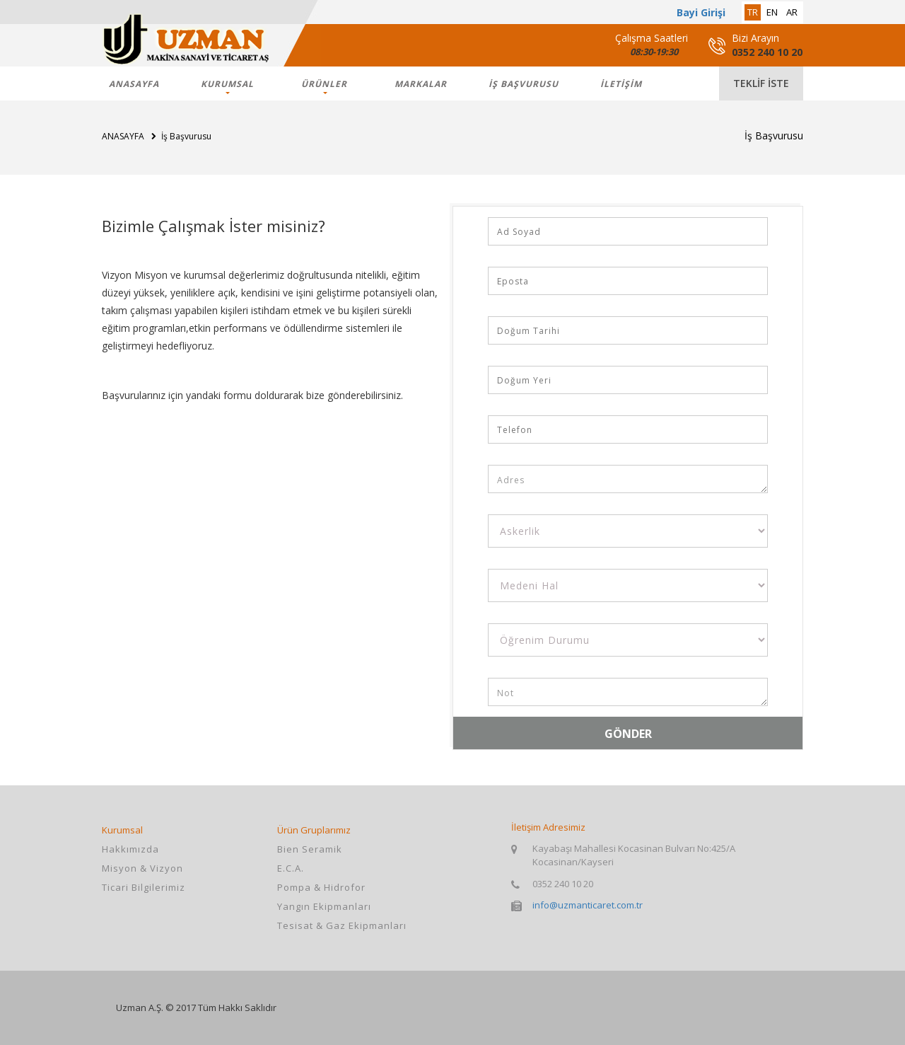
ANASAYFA (134, 84)
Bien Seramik (309, 849)
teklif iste (761, 83)
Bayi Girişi (701, 12)
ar (792, 12)
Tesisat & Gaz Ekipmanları (342, 925)
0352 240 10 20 (767, 52)
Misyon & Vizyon (142, 868)
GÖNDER (628, 733)
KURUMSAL (227, 84)
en (772, 12)
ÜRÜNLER (324, 84)
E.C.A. (290, 868)
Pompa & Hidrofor (321, 887)
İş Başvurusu (524, 84)
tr (752, 12)
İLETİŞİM (621, 84)
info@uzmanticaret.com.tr (587, 905)
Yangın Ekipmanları (324, 906)
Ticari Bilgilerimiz (143, 887)
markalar (421, 84)
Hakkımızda (130, 849)
